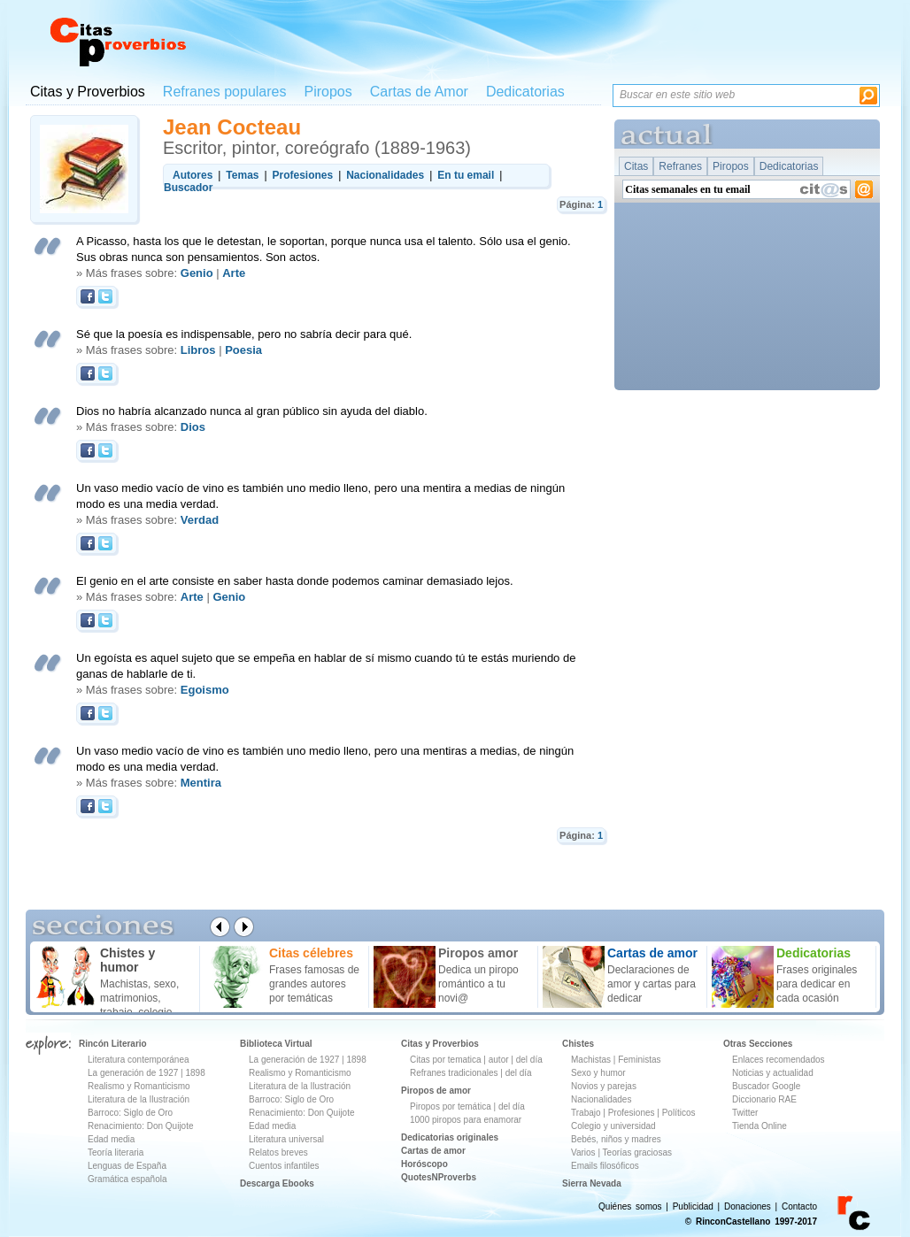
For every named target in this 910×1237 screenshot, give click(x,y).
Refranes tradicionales (454, 1073)
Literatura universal (286, 1139)
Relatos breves (278, 1152)
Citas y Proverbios (87, 91)
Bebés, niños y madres (616, 1139)
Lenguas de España (127, 1166)
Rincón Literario (113, 1044)
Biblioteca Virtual (276, 1044)
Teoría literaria (115, 1152)
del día (529, 1059)
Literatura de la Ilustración (138, 1099)
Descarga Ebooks (277, 1183)
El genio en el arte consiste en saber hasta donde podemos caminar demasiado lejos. (294, 581)
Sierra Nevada (591, 1183)
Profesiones (633, 1113)
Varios (583, 1152)
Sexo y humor (598, 1073)
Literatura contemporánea (138, 1059)
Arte (233, 273)
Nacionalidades (601, 1099)
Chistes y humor (127, 960)
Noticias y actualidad (773, 1073)
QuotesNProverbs (438, 1177)
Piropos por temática (450, 1106)
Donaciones (747, 1206)
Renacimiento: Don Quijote (141, 1126)
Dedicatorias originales (449, 1137)
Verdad (200, 519)
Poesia (243, 350)
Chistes (578, 1044)
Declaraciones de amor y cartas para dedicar (651, 984)
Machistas (591, 1059)
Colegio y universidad (613, 1126)
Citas (636, 166)
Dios (193, 427)
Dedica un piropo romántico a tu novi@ (478, 984)
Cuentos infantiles (284, 1166)
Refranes (680, 166)
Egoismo (205, 689)
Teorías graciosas (637, 1152)
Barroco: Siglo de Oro (130, 1113)
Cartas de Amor (419, 91)
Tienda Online (759, 1126)
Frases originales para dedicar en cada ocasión (816, 984)
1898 (194, 1073)
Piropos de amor (436, 1090)
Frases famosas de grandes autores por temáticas (314, 984)
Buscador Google (766, 1086)
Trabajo (586, 1113)
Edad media (111, 1139)
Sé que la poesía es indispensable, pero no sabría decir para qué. (244, 334)
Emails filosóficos (605, 1166)
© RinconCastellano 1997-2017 (751, 1221)
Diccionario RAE (764, 1099)
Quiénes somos (629, 1206)
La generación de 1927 (133, 1073)
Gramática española (127, 1179)
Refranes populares (225, 91)
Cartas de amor (433, 1151)
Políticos (677, 1113)
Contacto (799, 1206)
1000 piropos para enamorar (465, 1120)
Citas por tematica (446, 1059)
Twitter (745, 1113)
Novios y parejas (603, 1086)
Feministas (639, 1059)
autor (499, 1059)
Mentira (201, 782)
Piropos (327, 91)
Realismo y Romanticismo (139, 1086)
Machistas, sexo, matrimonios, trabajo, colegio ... (142, 998)
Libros (198, 350)
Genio (197, 273)
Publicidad (693, 1206)
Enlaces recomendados (778, 1059)
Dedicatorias (525, 91)
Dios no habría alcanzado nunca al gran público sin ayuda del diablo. (252, 411)
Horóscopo (424, 1164)
